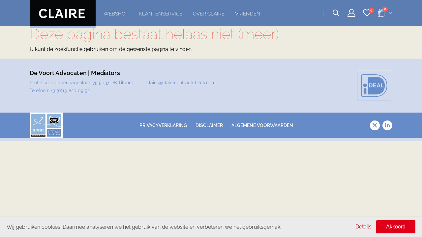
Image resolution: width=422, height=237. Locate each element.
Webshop (116, 14)
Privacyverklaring (163, 125)
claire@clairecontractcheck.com (181, 82)
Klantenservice (160, 14)
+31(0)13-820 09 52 (70, 90)
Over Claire (209, 14)
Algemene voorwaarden (262, 125)
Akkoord (396, 226)
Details (363, 227)
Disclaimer (209, 125)
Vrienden (247, 14)
